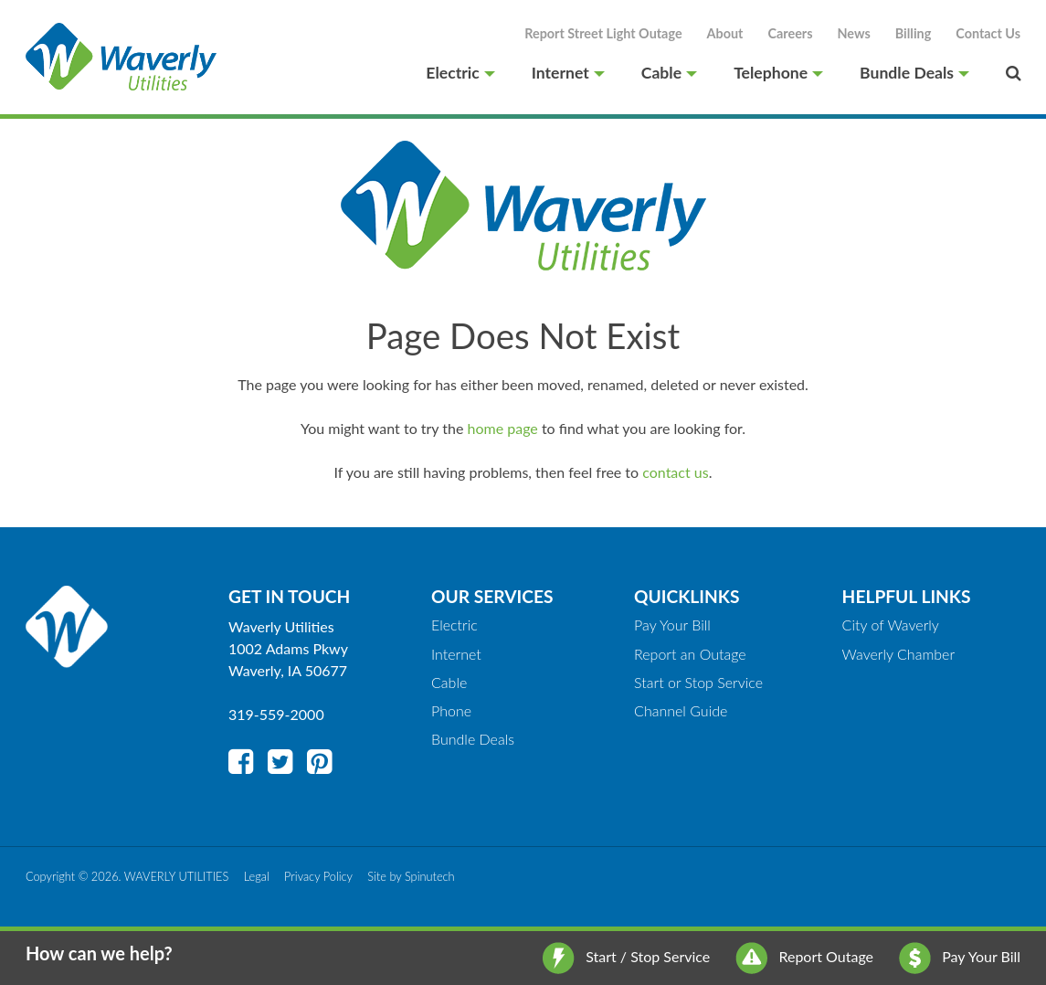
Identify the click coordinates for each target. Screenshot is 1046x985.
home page (503, 428)
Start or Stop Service (698, 682)
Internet (568, 73)
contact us (675, 472)
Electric (460, 73)
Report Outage (804, 956)
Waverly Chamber (899, 653)
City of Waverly (890, 624)
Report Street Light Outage (602, 33)
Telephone (778, 73)
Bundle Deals (914, 73)
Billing (913, 33)
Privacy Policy (318, 876)
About (725, 33)
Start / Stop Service (626, 956)
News (854, 33)
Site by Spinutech (410, 876)
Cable (669, 73)
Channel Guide (680, 710)
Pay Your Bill (959, 956)
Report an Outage (690, 653)
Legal (256, 876)
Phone (451, 710)
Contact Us (988, 33)
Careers (789, 33)
